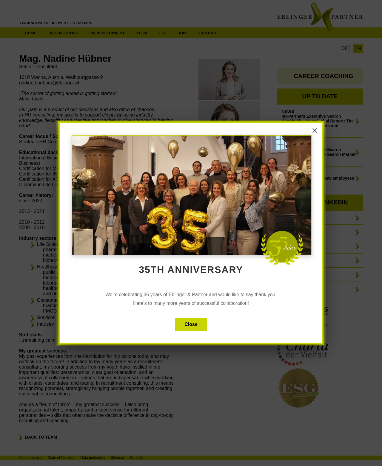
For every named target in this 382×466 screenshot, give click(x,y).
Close (191, 324)
